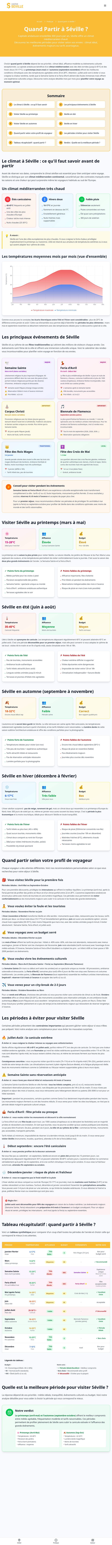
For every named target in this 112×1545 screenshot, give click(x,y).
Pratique (50, 21)
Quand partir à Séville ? (66, 21)
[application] (56, 288)
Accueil (39, 21)
